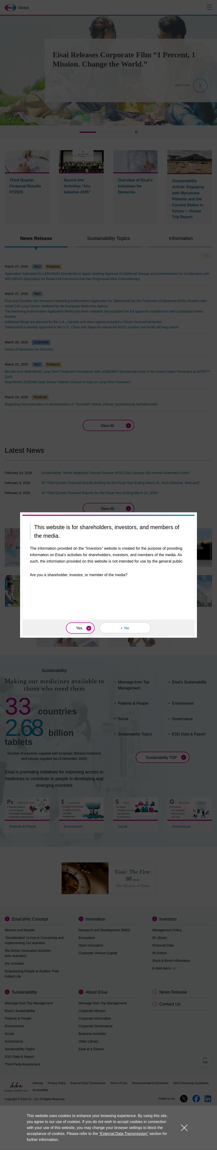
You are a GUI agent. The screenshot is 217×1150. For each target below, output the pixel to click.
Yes (79, 628)
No (126, 628)
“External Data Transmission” (123, 1134)
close (184, 1128)
